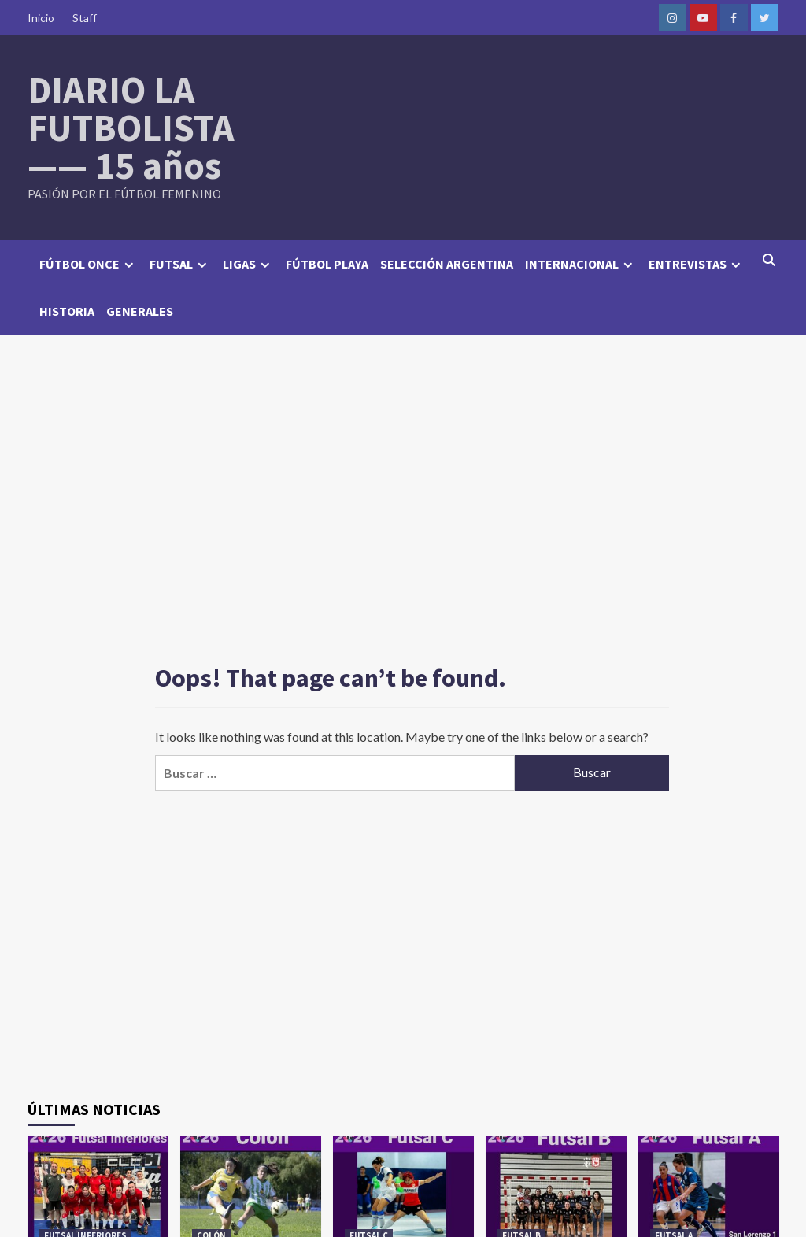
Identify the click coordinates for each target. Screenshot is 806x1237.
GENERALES (139, 311)
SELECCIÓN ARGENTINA (446, 264)
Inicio (41, 17)
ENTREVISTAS (697, 264)
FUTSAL (180, 264)
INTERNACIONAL (581, 264)
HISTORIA (66, 311)
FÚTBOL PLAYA (327, 264)
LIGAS (248, 264)
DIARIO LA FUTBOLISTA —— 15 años (131, 127)
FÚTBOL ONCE (88, 264)
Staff (84, 17)
